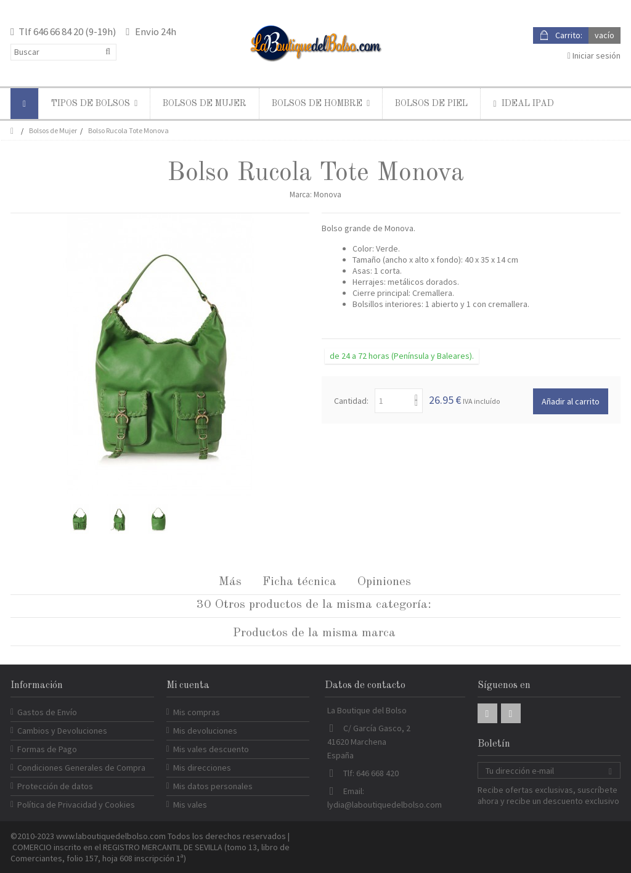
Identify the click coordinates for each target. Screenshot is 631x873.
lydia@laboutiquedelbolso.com (384, 804)
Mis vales (190, 804)
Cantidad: (351, 400)
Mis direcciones (202, 767)
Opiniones (384, 582)
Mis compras (196, 712)
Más (230, 582)
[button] (94, 103)
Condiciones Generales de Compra (81, 767)
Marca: (301, 194)
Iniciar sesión (594, 55)
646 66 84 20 (58, 31)
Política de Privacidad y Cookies (76, 804)
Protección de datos (55, 786)
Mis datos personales (213, 786)
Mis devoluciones (205, 730)
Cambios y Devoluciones (62, 730)
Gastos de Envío (47, 712)
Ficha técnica (299, 582)
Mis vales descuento (211, 749)
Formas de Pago (47, 749)
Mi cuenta (188, 686)
